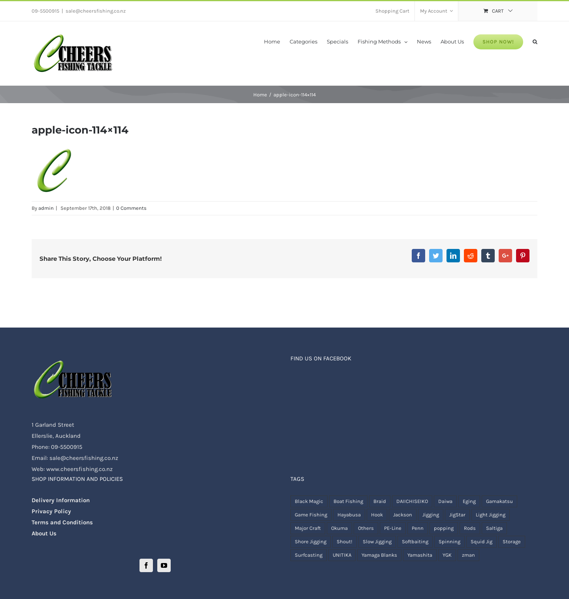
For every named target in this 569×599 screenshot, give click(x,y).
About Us (44, 533)
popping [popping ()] (444, 528)
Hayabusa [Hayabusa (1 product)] (349, 515)
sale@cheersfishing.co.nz (96, 11)
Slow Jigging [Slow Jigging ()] (377, 541)
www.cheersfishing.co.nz (79, 469)
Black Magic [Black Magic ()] (309, 501)
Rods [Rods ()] (470, 528)
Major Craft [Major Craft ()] (308, 528)
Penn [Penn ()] (418, 528)
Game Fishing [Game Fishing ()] (311, 515)
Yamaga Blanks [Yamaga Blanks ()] (379, 555)
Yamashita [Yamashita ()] (419, 555)
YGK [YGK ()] (447, 555)
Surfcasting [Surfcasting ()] (308, 555)
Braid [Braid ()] (379, 501)
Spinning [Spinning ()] (449, 541)
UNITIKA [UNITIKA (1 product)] (342, 555)
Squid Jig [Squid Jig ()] (481, 541)
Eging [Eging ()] (469, 501)
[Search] (535, 41)
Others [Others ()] (366, 528)
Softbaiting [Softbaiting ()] (415, 541)
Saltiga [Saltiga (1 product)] (494, 528)
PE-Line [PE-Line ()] (392, 528)
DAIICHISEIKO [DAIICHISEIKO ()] (412, 501)
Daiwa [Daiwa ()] (445, 501)
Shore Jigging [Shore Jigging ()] (310, 541)
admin (46, 208)
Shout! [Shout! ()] (344, 541)
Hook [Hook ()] (377, 515)
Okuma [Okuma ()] (339, 528)
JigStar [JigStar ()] (457, 515)
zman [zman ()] (468, 555)
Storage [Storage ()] (512, 541)
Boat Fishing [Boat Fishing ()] (348, 501)
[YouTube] (164, 565)
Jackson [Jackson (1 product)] (402, 515)
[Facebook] (146, 565)
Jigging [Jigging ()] (430, 515)
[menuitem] (392, 11)
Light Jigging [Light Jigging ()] (490, 515)
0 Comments (131, 208)
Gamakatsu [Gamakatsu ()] (499, 501)
